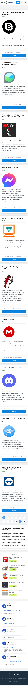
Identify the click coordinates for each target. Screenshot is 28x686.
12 (24, 521)
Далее (14, 55)
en (10, 2)
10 (16, 521)
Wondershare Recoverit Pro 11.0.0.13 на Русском (12, 662)
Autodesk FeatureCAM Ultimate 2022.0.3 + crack (13, 635)
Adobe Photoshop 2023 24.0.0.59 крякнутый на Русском (13, 611)
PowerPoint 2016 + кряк (9, 623)
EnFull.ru (3, 678)
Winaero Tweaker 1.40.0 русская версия (13, 647)
